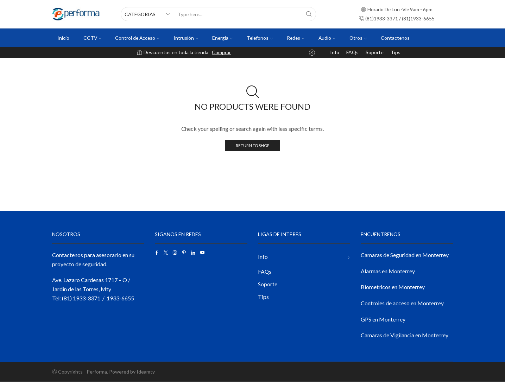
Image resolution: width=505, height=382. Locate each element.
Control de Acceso (137, 38)
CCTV (92, 38)
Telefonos (260, 38)
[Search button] (309, 14)
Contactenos (395, 38)
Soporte (375, 52)
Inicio (63, 38)
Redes (295, 38)
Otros (358, 38)
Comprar (221, 52)
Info (334, 52)
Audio (326, 38)
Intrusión (185, 38)
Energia (222, 38)
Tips (395, 52)
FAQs (352, 52)
